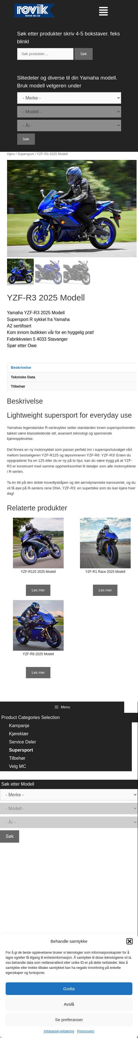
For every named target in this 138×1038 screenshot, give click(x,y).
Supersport (25, 154)
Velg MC (17, 766)
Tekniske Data (23, 377)
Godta (69, 988)
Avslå (69, 1004)
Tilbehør (18, 386)
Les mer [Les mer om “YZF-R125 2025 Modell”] (38, 590)
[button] (129, 941)
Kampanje (19, 725)
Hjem (11, 154)
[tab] (72, 367)
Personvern (85, 1031)
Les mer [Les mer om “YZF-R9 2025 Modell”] (38, 672)
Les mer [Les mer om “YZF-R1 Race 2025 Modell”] (105, 590)
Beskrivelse (21, 367)
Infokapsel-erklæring (59, 1031)
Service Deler (22, 742)
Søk (83, 54)
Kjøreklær (18, 733)
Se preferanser (69, 1019)
